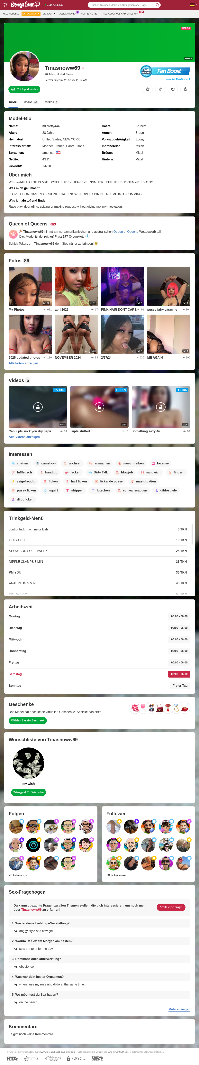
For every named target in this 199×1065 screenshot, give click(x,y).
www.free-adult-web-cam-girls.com (57, 1052)
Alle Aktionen (68, 13)
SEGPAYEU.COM (116, 1052)
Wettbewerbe (88, 14)
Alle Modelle (11, 14)
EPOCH (99, 1052)
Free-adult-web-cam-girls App (121, 13)
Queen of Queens (125, 231)
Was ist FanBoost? (178, 79)
